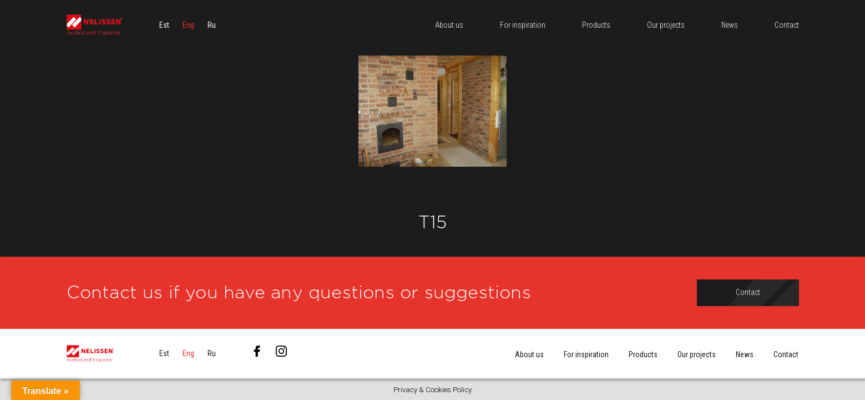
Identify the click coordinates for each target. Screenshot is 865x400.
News (744, 354)
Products (643, 354)
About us (529, 354)
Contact (785, 354)
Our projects (696, 354)
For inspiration (586, 354)
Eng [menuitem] (188, 25)
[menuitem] (164, 25)
